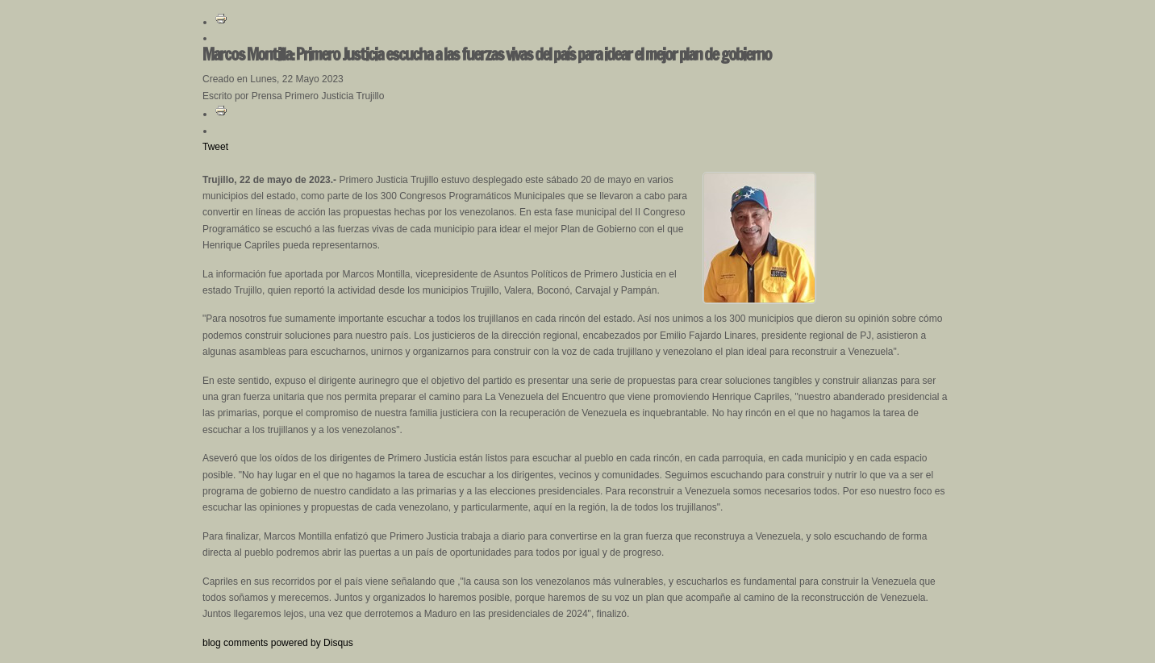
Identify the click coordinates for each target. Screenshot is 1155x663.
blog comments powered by (277, 642)
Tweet (215, 146)
